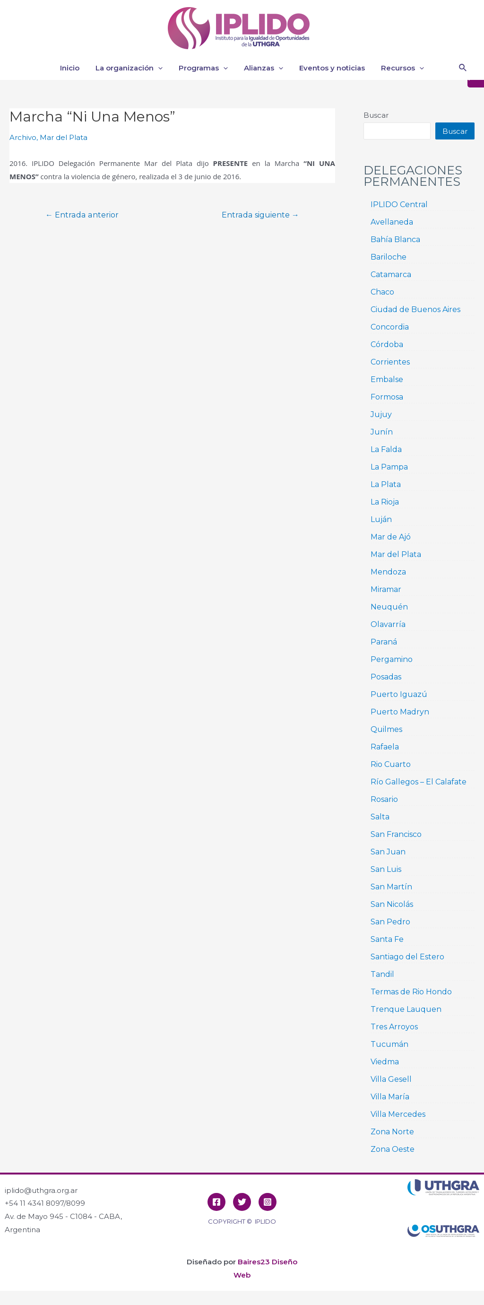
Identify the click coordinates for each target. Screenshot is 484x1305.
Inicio (74, 67)
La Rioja (385, 501)
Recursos (397, 68)
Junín (382, 431)
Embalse (387, 379)
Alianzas (262, 68)
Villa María (390, 1096)
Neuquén (389, 606)
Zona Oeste (393, 1149)
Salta (380, 816)
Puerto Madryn (400, 711)
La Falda (386, 449)
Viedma (385, 1061)
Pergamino (392, 659)
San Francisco (396, 834)
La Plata (386, 484)
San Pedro (390, 921)
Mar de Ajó (391, 536)
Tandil (382, 974)
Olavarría (388, 624)
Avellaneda (392, 222)
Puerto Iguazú (399, 694)
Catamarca (391, 274)
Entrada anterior (82, 215)
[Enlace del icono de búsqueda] (463, 68)
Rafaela (385, 746)
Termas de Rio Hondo (411, 991)
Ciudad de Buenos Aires (415, 309)
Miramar (386, 589)
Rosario (384, 799)
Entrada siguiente (260, 215)
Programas (204, 68)
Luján (381, 519)
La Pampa (389, 466)
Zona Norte (392, 1131)
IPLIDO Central (399, 204)
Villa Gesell (391, 1079)
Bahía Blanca (395, 239)
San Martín (391, 886)
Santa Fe (387, 939)
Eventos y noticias (329, 67)
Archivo (22, 137)
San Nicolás (392, 904)
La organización (131, 68)
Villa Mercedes (398, 1114)
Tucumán (389, 1044)
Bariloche (388, 256)
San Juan (388, 851)
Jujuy (381, 414)
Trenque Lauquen (406, 1009)
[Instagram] (268, 1202)
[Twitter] (242, 1202)
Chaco (382, 291)
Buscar (376, 115)
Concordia (390, 326)
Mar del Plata (63, 137)
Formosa (387, 396)
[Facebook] (216, 1202)
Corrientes (390, 361)
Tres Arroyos (394, 1026)
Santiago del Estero (407, 956)
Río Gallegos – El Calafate (419, 781)
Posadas (386, 676)
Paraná (384, 641)
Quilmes (386, 729)
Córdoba (387, 344)
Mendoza (388, 571)
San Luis (386, 869)
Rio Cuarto (391, 764)
